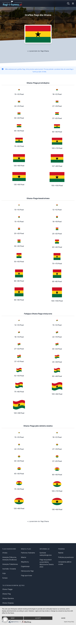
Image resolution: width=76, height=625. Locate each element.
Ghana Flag (6, 594)
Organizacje (25, 566)
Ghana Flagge (7, 589)
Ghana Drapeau (8, 603)
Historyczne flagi (27, 571)
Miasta (23, 557)
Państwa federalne (28, 553)
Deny (13, 618)
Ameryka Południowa (10, 564)
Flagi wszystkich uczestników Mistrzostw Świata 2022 (47, 563)
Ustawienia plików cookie (64, 563)
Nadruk (60, 553)
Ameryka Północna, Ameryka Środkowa (9, 558)
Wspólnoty (25, 562)
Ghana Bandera (8, 598)
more (63, 618)
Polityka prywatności (66, 557)
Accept (38, 618)
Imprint (65, 621)
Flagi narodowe (9, 549)
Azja (4, 573)
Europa (4, 578)
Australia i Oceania (9, 569)
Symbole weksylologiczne (46, 554)
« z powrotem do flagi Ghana (38, 51)
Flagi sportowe (26, 575)
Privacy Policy (71, 621)
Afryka (4, 553)
